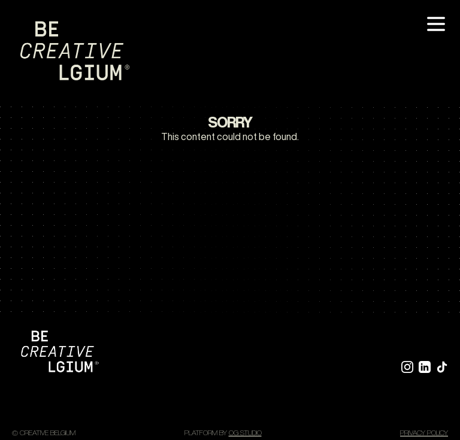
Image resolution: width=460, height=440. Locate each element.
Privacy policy (424, 432)
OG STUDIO (245, 432)
